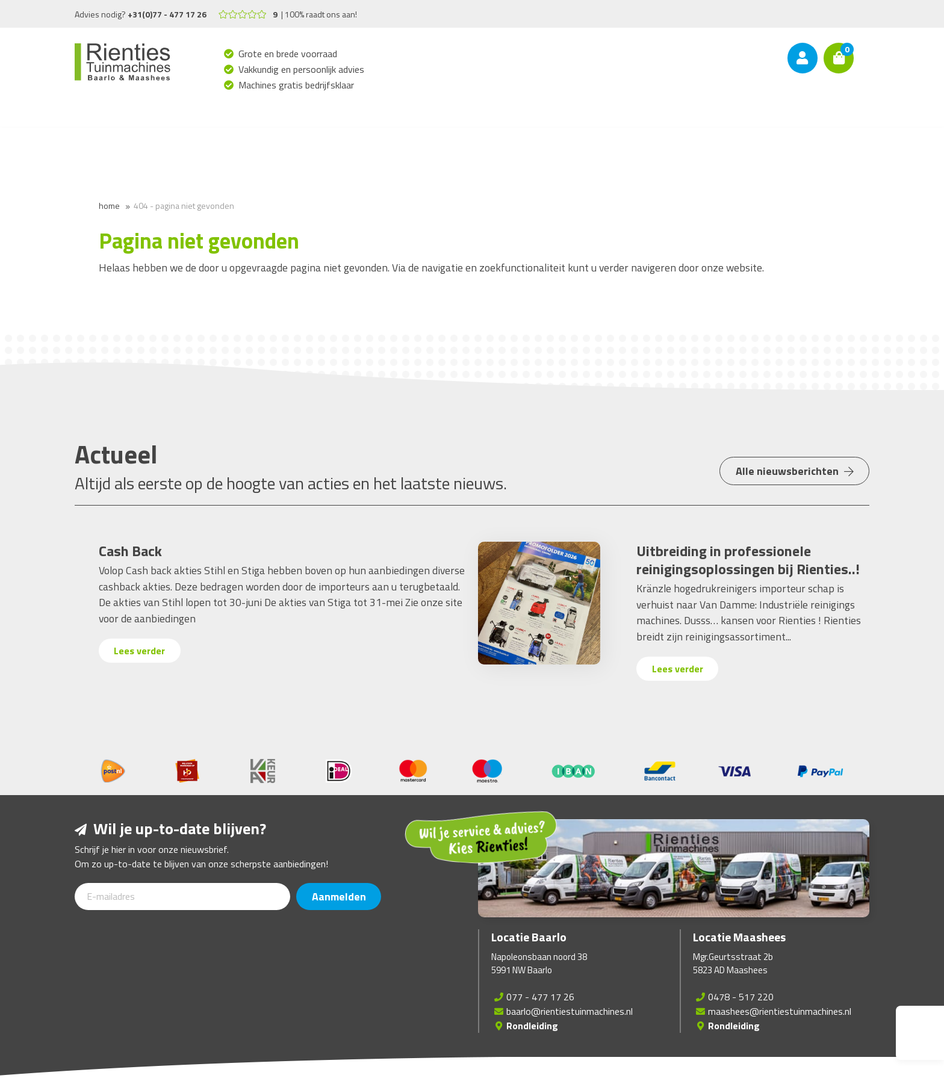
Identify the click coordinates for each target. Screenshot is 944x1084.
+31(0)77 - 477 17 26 (167, 14)
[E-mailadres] (182, 896)
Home (109, 205)
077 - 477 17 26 (540, 997)
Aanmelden (341, 896)
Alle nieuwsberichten (792, 476)
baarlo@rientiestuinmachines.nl (569, 1011)
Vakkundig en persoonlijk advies (301, 69)
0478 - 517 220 (741, 997)
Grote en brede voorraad (288, 53)
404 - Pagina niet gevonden (184, 205)
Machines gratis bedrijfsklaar (296, 85)
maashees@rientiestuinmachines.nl (779, 1011)
